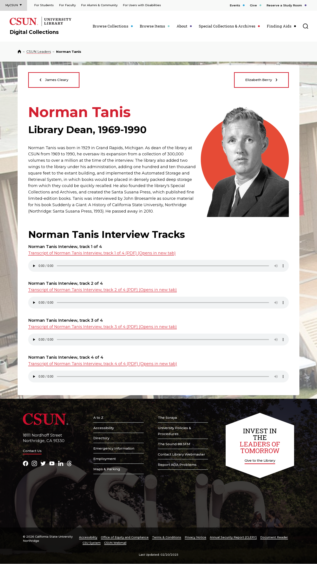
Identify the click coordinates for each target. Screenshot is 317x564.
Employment (104, 459)
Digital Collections (34, 32)
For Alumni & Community (99, 5)
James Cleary (53, 79)
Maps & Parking (106, 469)
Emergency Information (113, 448)
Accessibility (103, 428)
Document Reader (274, 537)
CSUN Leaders (38, 52)
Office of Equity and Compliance (125, 537)
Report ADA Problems (177, 465)
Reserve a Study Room (284, 5)
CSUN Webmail (115, 542)
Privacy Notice (195, 537)
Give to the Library (260, 460)
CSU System (92, 542)
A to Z (98, 417)
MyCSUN (11, 5)
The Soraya (167, 417)
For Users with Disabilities (142, 5)
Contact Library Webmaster (181, 454)
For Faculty (67, 5)
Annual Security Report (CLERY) (233, 537)
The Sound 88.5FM (174, 444)
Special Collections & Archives (227, 26)
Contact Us (32, 451)
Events (235, 5)
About (182, 26)
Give (253, 5)
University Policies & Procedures (174, 431)
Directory (101, 438)
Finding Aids (279, 26)
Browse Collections (110, 26)
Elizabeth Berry (261, 79)
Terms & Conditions (166, 537)
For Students (44, 5)
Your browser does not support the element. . (158, 266)
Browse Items (152, 26)
